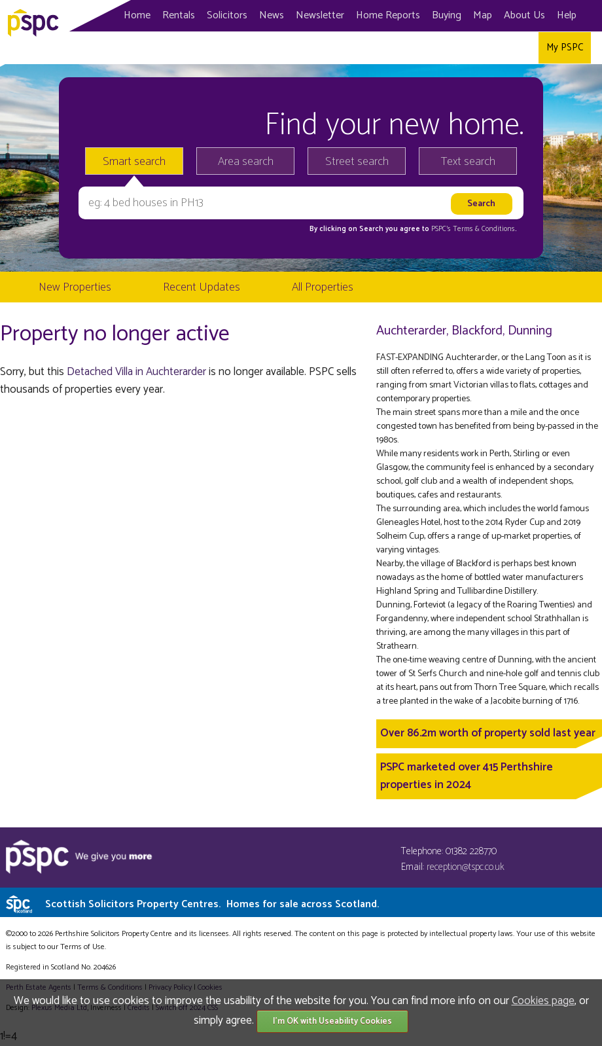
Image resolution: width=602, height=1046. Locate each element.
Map (482, 15)
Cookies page (543, 1001)
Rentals (178, 15)
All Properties (322, 287)
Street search (357, 161)
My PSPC (564, 47)
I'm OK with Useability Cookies (332, 1021)
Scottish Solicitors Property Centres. (212, 904)
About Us (524, 15)
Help (566, 15)
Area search (246, 161)
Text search (468, 161)
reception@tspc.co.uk (466, 867)
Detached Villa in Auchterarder (136, 372)
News (271, 15)
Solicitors (227, 15)
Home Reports (388, 15)
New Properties (75, 287)
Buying (446, 15)
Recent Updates (201, 287)
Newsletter (320, 15)
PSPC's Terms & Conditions (473, 229)
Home (137, 15)
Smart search (134, 161)
